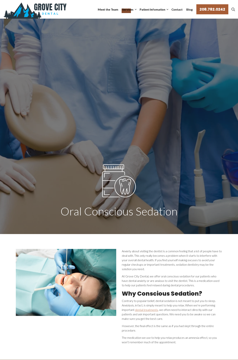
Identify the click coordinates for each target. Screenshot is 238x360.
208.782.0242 (212, 9)
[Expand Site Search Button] (233, 9)
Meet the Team (109, 9)
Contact (177, 9)
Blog (189, 9)
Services (129, 9)
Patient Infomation (153, 9)
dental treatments (146, 309)
